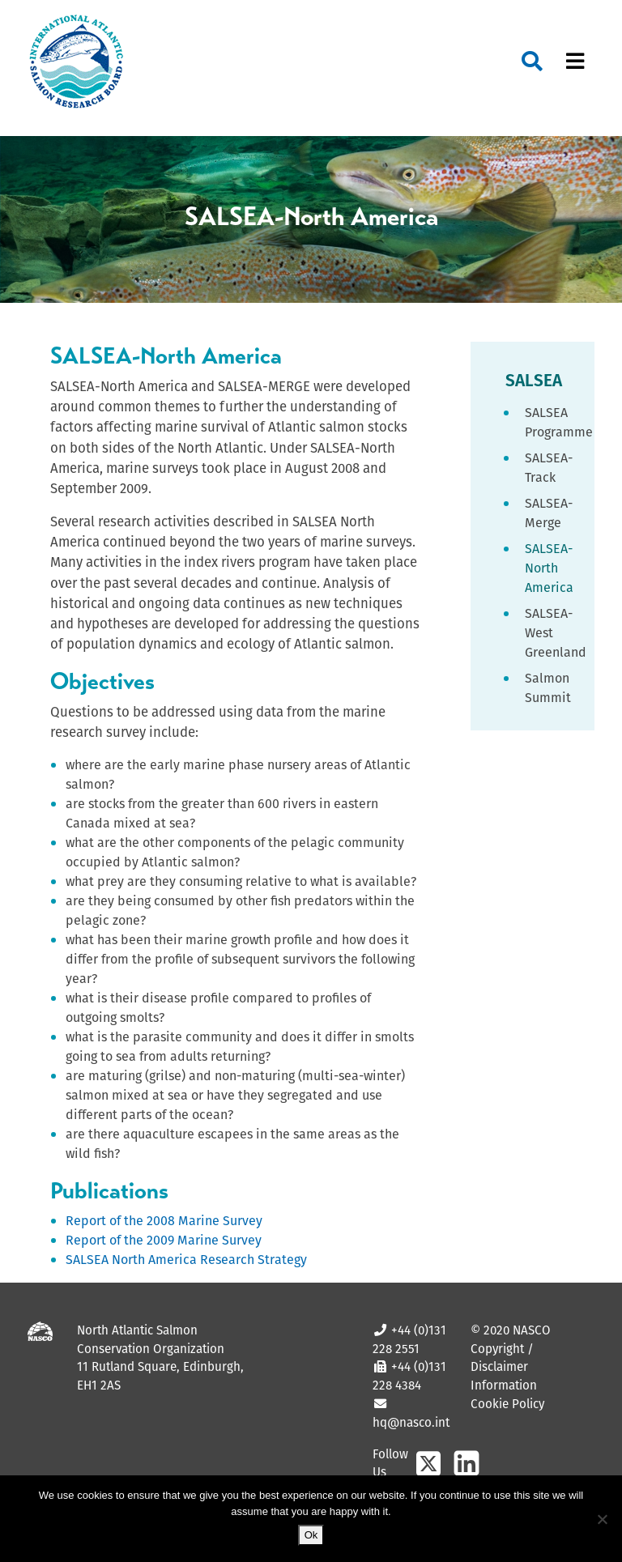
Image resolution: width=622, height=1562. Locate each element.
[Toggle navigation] (575, 62)
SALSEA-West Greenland (550, 633)
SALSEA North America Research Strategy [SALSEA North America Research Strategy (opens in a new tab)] (186, 1259)
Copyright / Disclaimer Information (504, 1367)
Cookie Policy (507, 1403)
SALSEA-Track (549, 468)
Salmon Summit (548, 688)
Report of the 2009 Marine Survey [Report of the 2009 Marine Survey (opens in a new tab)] (164, 1240)
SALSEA (533, 380)
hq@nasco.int (411, 1422)
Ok (311, 1535)
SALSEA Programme (550, 422)
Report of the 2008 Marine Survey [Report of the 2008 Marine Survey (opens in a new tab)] (164, 1220)
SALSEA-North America (549, 568)
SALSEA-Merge (549, 513)
